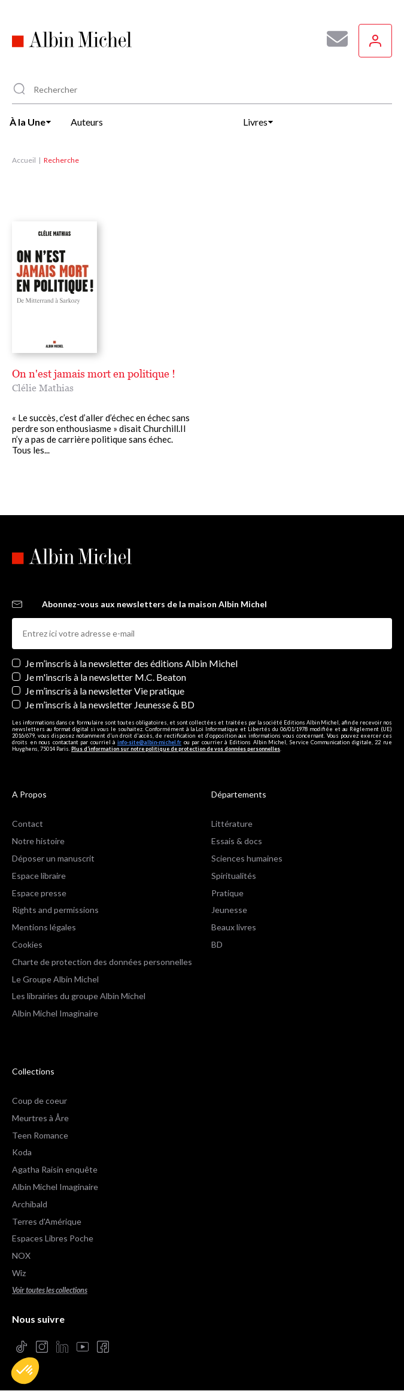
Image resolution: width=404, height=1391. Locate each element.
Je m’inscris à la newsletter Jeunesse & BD (110, 704)
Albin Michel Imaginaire (55, 1013)
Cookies (27, 944)
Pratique (227, 893)
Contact (27, 823)
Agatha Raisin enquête (55, 1169)
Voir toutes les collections (49, 1290)
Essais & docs (236, 841)
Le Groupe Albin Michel (55, 979)
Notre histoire (38, 841)
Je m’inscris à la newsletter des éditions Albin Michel (131, 663)
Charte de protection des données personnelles (102, 962)
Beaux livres (233, 927)
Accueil (24, 160)
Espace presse (39, 893)
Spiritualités (233, 875)
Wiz (19, 1273)
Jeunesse (229, 910)
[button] (25, 1370)
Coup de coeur (39, 1100)
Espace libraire (39, 875)
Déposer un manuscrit (53, 858)
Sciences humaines (247, 858)
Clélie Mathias (43, 387)
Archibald (29, 1204)
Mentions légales (44, 927)
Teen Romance (40, 1135)
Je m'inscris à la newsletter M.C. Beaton (105, 677)
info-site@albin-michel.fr (149, 742)
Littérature (232, 823)
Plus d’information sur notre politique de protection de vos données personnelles (175, 748)
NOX (21, 1255)
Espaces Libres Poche (52, 1238)
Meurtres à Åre (40, 1118)
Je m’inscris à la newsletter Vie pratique (104, 690)
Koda (22, 1152)
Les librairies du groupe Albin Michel (78, 996)
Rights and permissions (55, 910)
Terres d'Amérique (46, 1221)
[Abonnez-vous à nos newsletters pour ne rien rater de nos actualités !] (333, 39)
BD (217, 944)
